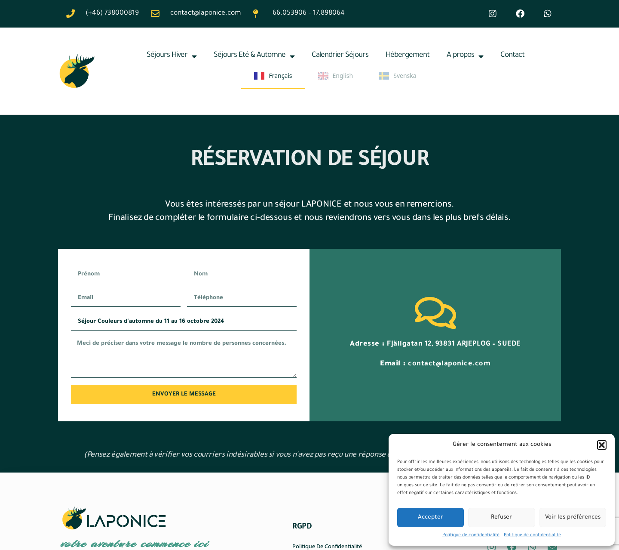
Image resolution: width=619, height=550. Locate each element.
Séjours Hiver (171, 56)
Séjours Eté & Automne (254, 56)
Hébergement (407, 56)
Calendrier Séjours (340, 56)
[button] (602, 445)
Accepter (430, 517)
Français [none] (273, 76)
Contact (512, 56)
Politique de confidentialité (470, 535)
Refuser (501, 517)
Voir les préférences (573, 517)
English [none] (335, 76)
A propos (465, 56)
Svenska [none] (397, 76)
